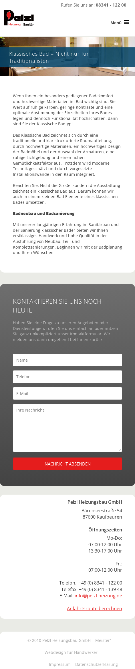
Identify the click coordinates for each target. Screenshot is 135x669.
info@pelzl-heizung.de (98, 596)
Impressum (60, 664)
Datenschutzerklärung (96, 664)
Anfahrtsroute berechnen (94, 608)
